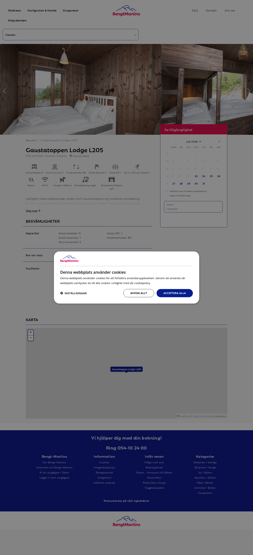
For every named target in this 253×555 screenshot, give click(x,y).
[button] (73, 293)
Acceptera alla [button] (174, 293)
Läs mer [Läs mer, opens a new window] (156, 283)
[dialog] (126, 278)
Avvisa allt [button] (138, 293)
